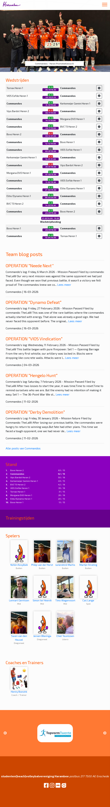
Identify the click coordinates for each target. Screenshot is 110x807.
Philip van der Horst (42, 553)
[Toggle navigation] (104, 5)
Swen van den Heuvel (19, 626)
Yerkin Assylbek (19, 553)
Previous (5, 733)
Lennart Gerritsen (19, 589)
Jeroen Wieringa (42, 624)
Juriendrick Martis (65, 553)
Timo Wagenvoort (65, 589)
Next (105, 733)
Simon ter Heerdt (42, 589)
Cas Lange (88, 589)
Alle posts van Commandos (23, 448)
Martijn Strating (88, 553)
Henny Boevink (19, 680)
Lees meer (64, 284)
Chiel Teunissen (65, 624)
